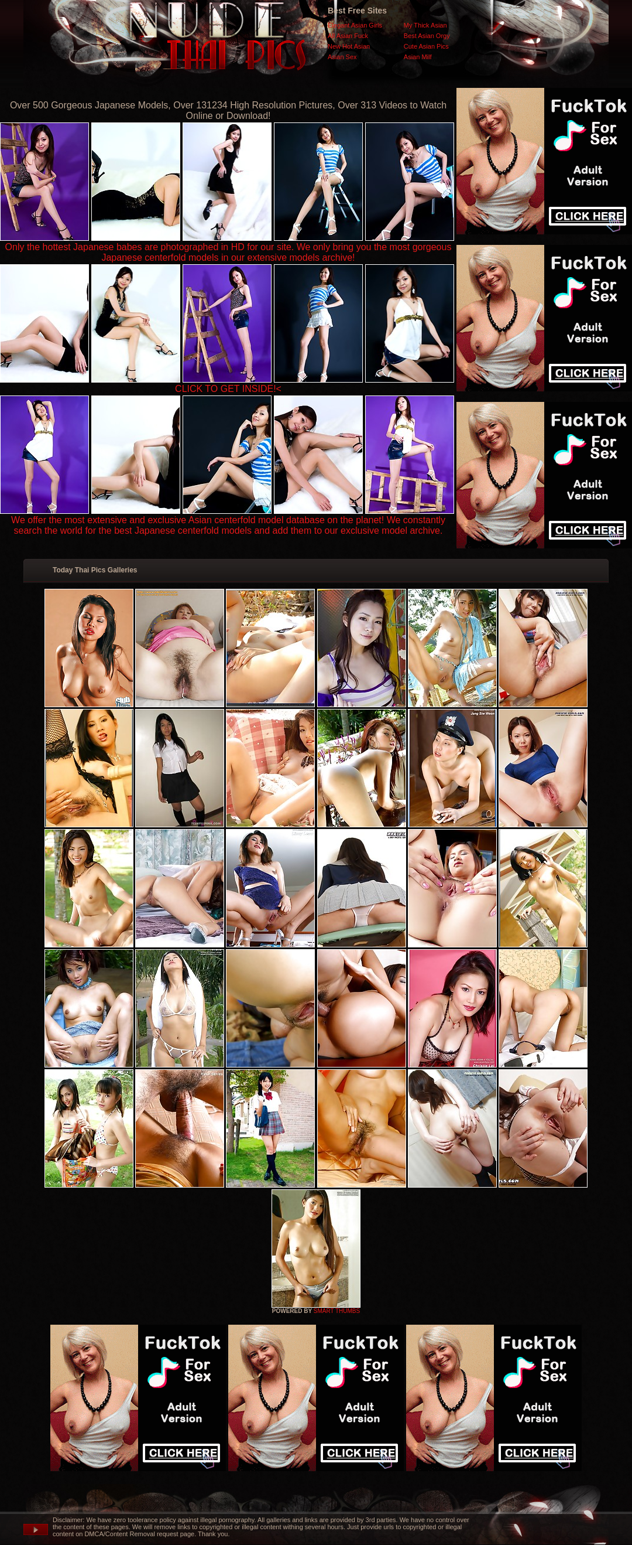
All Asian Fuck (348, 35)
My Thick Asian (425, 25)
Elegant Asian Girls (355, 25)
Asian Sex (342, 56)
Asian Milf (418, 56)
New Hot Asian (349, 46)
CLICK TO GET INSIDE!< (228, 389)
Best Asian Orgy (427, 35)
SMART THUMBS (337, 1311)
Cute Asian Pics (426, 46)
